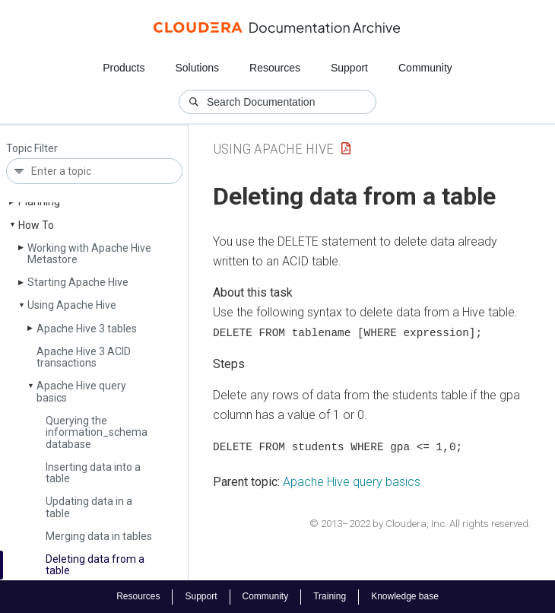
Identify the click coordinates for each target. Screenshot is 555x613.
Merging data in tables (99, 536)
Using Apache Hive (71, 305)
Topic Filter (32, 148)
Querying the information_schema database (96, 432)
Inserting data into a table (93, 472)
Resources (274, 68)
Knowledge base (405, 596)
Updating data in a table (89, 507)
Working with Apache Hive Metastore (89, 253)
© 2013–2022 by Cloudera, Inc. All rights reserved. (420, 523)
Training (329, 596)
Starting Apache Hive (77, 282)
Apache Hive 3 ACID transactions (83, 357)
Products (123, 68)
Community (425, 68)
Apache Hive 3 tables (86, 328)
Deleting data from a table (95, 564)
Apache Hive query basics (81, 391)
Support (349, 68)
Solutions (197, 68)
